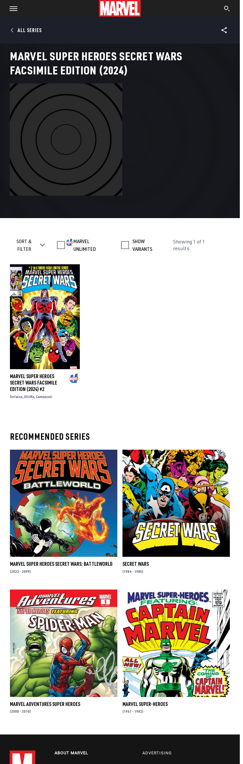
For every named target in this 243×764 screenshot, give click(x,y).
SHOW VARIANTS (142, 245)
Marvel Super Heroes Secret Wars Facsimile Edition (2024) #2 (33, 382)
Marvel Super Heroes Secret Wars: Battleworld (61, 564)
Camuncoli (44, 396)
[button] (11, 8)
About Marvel (71, 753)
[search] (227, 9)
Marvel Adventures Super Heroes (45, 704)
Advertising (157, 753)
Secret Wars (135, 564)
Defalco (16, 396)
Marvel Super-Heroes (145, 704)
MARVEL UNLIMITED (84, 245)
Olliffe (29, 396)
